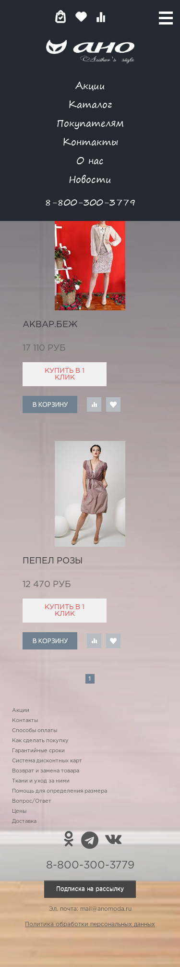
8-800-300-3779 (90, 202)
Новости (90, 179)
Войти (120, 17)
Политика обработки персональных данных (90, 924)
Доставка (24, 821)
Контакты (90, 141)
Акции (90, 85)
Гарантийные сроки (38, 750)
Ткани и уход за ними (41, 781)
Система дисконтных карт (47, 761)
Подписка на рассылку (90, 889)
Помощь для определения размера (59, 791)
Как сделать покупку (40, 740)
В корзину (50, 404)
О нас (90, 160)
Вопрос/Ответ (31, 801)
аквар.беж (50, 325)
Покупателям (90, 123)
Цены (19, 811)
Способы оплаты (34, 730)
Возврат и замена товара (45, 771)
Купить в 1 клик (64, 374)
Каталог (90, 104)
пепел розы (53, 561)
